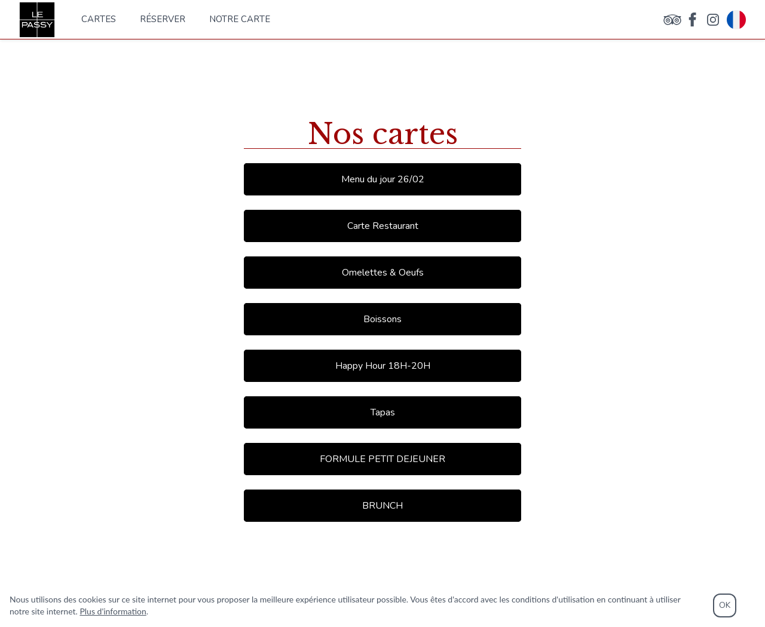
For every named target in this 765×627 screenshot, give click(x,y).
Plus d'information (112, 611)
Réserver (162, 19)
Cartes (98, 19)
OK (724, 605)
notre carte (239, 19)
